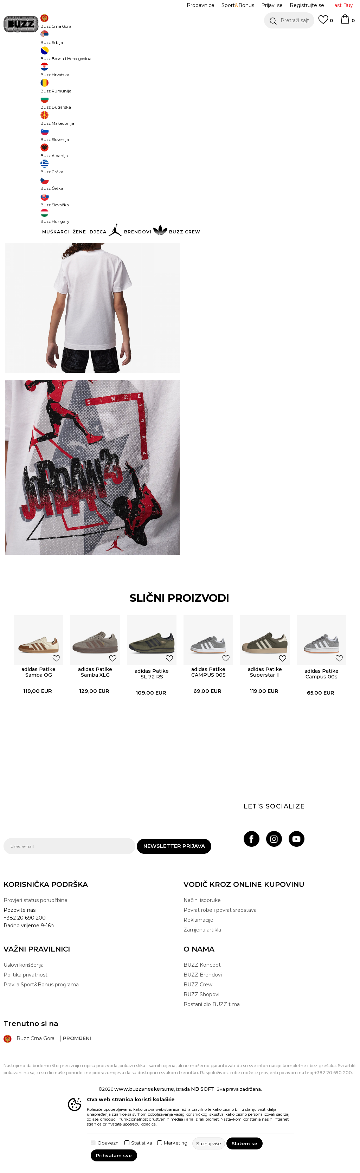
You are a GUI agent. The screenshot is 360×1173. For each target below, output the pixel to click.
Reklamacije (198, 987)
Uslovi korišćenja (24, 1032)
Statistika (141, 1143)
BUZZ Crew (198, 1051)
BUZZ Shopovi (201, 1061)
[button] (289, 20)
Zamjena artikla (202, 996)
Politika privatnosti (26, 1041)
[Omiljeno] (325, 23)
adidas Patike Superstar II (265, 735)
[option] (180, 39)
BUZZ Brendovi (203, 1041)
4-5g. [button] (219, 127)
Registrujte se (307, 5)
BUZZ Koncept (202, 1032)
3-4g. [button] (193, 127)
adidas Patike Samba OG (37, 735)
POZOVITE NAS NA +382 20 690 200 (166, 38)
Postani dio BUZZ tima (212, 1071)
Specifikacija (263, 193)
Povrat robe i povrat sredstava (220, 977)
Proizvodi (91, 56)
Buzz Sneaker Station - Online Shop (40, 56)
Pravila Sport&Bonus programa (41, 1051)
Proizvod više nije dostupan (259, 160)
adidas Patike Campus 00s (322, 736)
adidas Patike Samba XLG (94, 735)
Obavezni (108, 1143)
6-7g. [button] (272, 127)
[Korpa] (347, 22)
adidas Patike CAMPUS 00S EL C (208, 737)
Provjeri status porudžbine (36, 967)
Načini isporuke (202, 967)
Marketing (175, 1143)
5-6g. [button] (246, 127)
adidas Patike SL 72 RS (151, 736)
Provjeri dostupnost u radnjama (263, 216)
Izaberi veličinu (202, 115)
